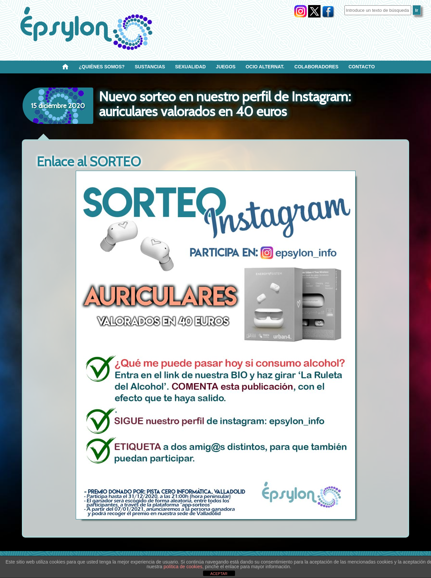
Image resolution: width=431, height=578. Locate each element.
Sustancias (150, 66)
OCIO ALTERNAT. (264, 66)
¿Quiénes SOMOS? (102, 66)
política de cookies (183, 566)
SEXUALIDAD (190, 66)
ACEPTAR (218, 574)
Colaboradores (316, 66)
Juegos (225, 66)
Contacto (362, 66)
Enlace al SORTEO (89, 161)
